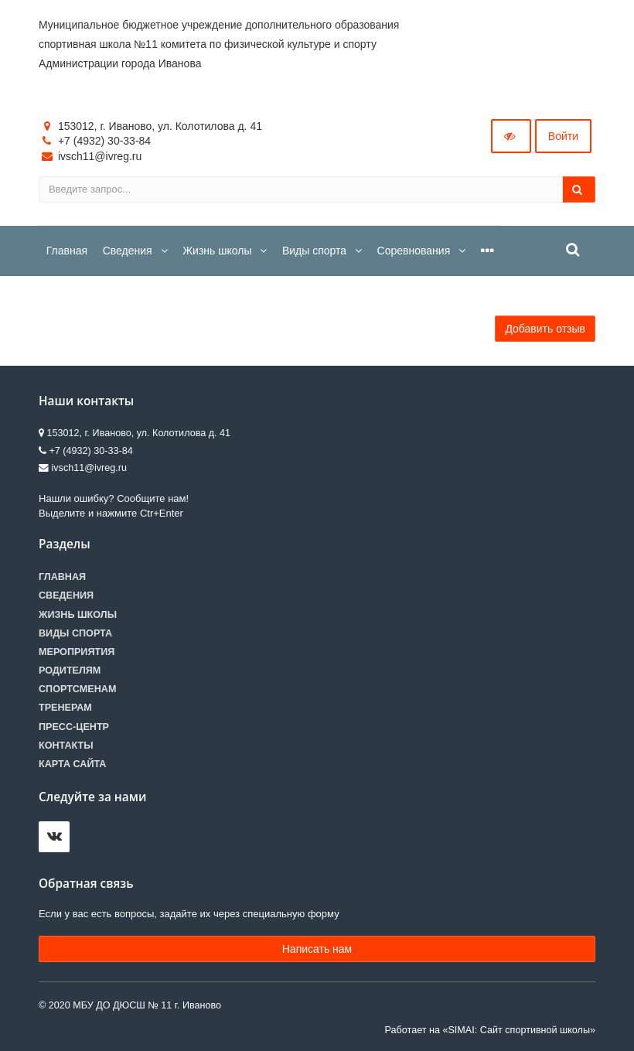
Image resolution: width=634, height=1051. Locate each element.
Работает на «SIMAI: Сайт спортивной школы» (490, 1030)
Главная (62, 577)
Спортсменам (77, 689)
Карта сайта (72, 764)
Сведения (66, 595)
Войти (563, 136)
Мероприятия (76, 652)
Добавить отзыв (545, 328)
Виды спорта (75, 633)
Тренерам (65, 707)
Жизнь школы (78, 614)
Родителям (70, 670)
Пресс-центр (74, 727)
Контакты (66, 745)
